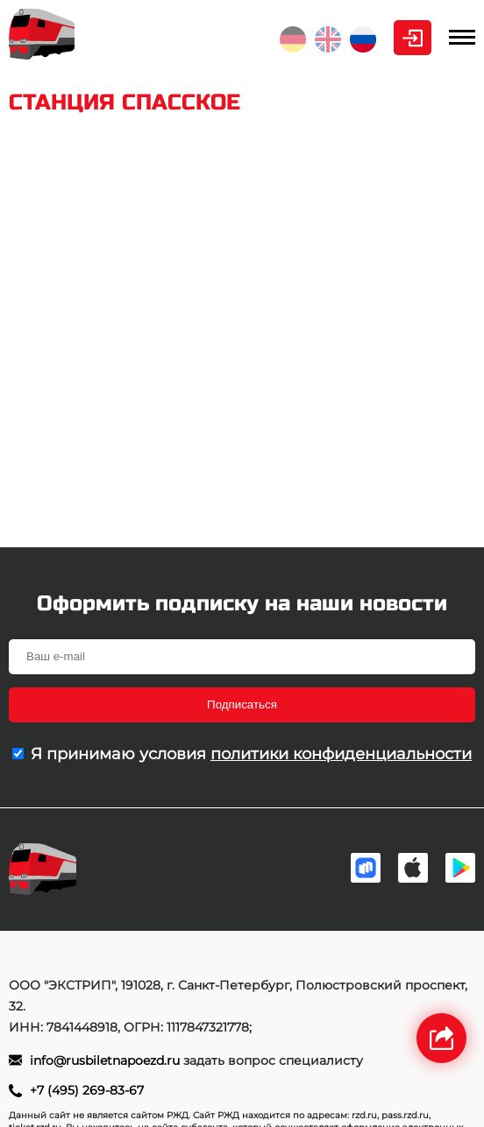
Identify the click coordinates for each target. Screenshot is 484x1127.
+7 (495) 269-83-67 (87, 1090)
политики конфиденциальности (341, 754)
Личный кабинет (412, 37)
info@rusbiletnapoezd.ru (106, 1060)
